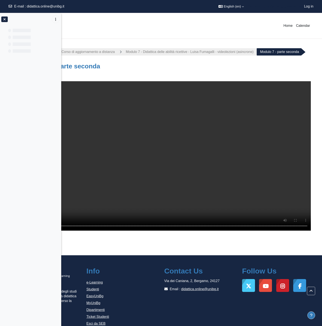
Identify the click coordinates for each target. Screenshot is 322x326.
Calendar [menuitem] (303, 25)
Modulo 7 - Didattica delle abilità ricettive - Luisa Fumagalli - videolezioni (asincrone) (244, 52)
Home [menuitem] (288, 25)
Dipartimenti (141, 297)
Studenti (138, 276)
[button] (231, 6)
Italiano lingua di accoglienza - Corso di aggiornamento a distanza (119, 52)
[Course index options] (56, 19)
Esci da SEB (141, 311)
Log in (308, 6)
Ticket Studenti (143, 304)
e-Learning (140, 270)
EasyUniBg (140, 283)
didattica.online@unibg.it (45, 6)
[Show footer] (311, 315)
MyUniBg (139, 290)
